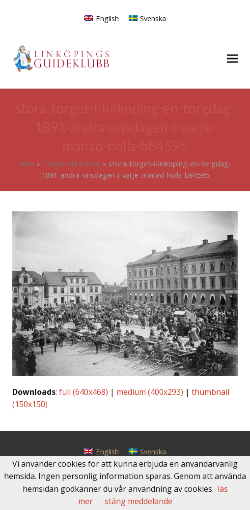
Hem (26, 163)
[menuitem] (101, 18)
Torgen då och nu (71, 163)
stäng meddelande (138, 501)
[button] (232, 59)
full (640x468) (83, 391)
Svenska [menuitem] (153, 18)
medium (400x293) (149, 391)
